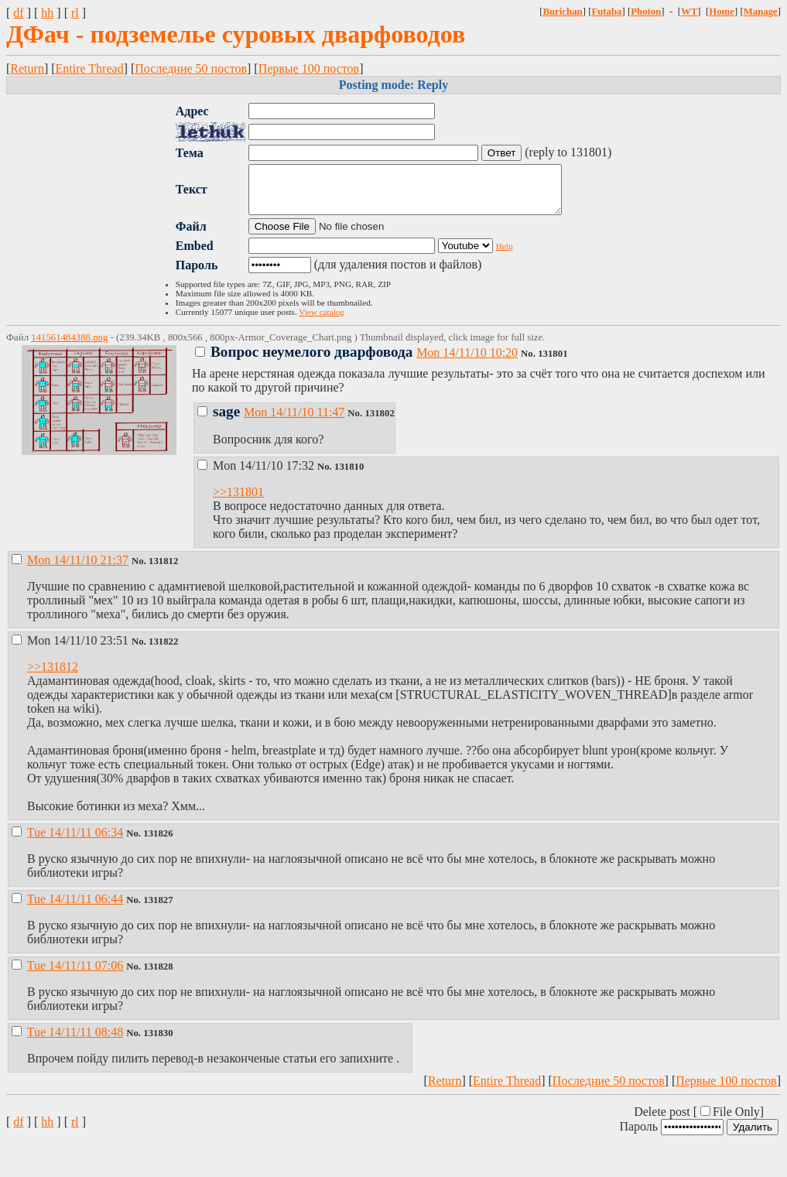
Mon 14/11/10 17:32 (257, 474)
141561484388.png (69, 346)
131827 (158, 909)
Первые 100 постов (308, 68)
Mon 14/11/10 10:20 (467, 361)
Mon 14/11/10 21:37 (77, 569)
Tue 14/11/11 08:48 (75, 1041)
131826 (158, 842)
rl (75, 12)
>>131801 (238, 501)
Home (721, 11)
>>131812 (52, 676)
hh (47, 12)
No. (529, 363)
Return (27, 68)
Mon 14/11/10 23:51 (72, 649)
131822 (163, 650)
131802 (379, 422)
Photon (646, 11)
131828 (158, 975)
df (18, 12)
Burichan (562, 11)
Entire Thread (90, 68)
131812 (163, 570)
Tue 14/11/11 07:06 (75, 974)
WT (689, 11)
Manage (761, 11)
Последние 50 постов (191, 68)
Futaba (606, 11)
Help (504, 255)
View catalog (321, 321)
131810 (349, 475)
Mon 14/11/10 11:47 (294, 421)
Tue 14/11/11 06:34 (75, 841)
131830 (158, 1042)
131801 (552, 363)
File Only (736, 1120)
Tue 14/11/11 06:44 (75, 908)
